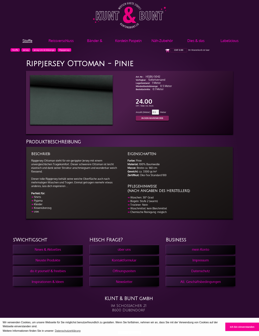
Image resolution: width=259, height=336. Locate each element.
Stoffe (27, 40)
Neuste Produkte (48, 260)
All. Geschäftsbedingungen (200, 281)
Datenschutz (200, 271)
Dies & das (195, 40)
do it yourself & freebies (48, 271)
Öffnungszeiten (124, 271)
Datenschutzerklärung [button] (68, 330)
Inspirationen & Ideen (48, 281)
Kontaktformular (124, 260)
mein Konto (200, 249)
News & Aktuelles (48, 249)
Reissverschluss (61, 40)
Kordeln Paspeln (128, 40)
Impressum (200, 260)
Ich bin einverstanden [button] (242, 327)
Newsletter (124, 281)
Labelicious (230, 40)
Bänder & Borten (94, 41)
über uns (124, 249)
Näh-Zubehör (162, 40)
